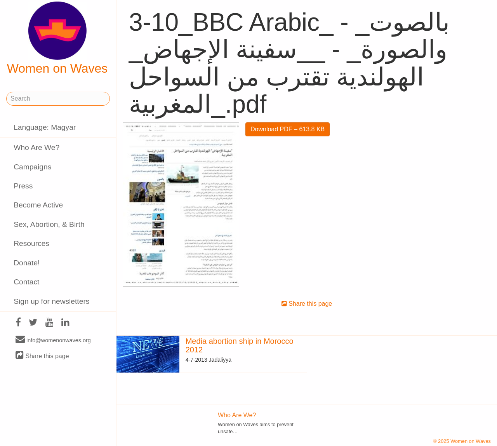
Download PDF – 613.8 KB (287, 129)
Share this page (42, 356)
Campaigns (32, 167)
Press (23, 186)
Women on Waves (57, 38)
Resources (31, 243)
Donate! (27, 263)
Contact (26, 282)
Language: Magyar (45, 127)
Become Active (38, 205)
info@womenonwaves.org (53, 340)
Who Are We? (36, 147)
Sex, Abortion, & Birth (49, 224)
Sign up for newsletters (51, 301)
